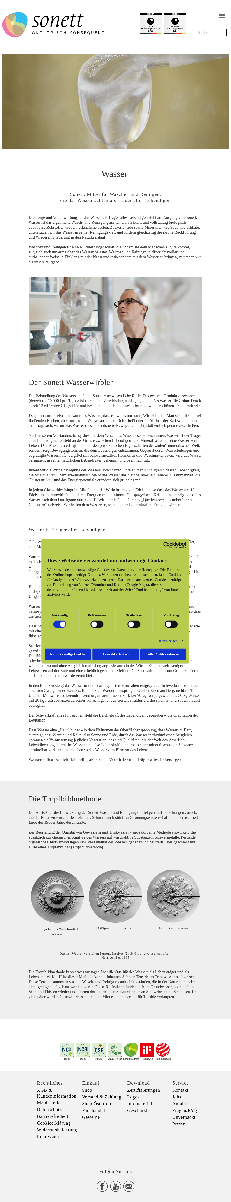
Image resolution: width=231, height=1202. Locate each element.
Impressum (48, 1136)
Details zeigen (168, 641)
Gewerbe (91, 1117)
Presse (178, 1123)
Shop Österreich (98, 1103)
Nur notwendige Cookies (67, 654)
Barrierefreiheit (52, 1116)
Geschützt (137, 1110)
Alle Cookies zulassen (163, 654)
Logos (133, 1096)
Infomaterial (139, 1103)
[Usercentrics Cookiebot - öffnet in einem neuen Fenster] (167, 545)
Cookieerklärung (54, 1123)
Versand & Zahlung (101, 1096)
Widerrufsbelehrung (57, 1129)
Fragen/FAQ (184, 1110)
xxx (115, 1145)
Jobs (176, 1096)
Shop (87, 1090)
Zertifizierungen (143, 1090)
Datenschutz (49, 1109)
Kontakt (180, 1090)
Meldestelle (48, 1102)
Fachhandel (93, 1110)
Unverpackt (184, 1117)
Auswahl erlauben (115, 654)
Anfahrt (180, 1103)
